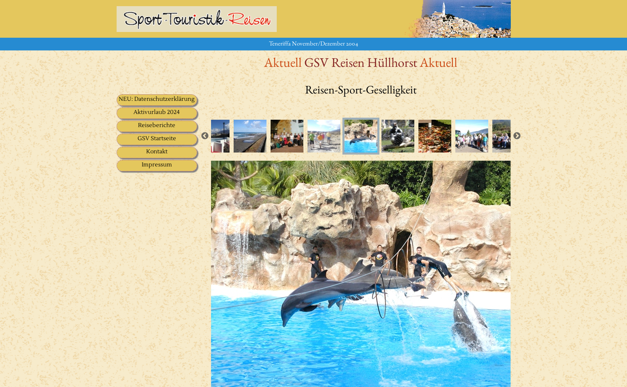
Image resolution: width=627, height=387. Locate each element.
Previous (205, 136)
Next (517, 136)
